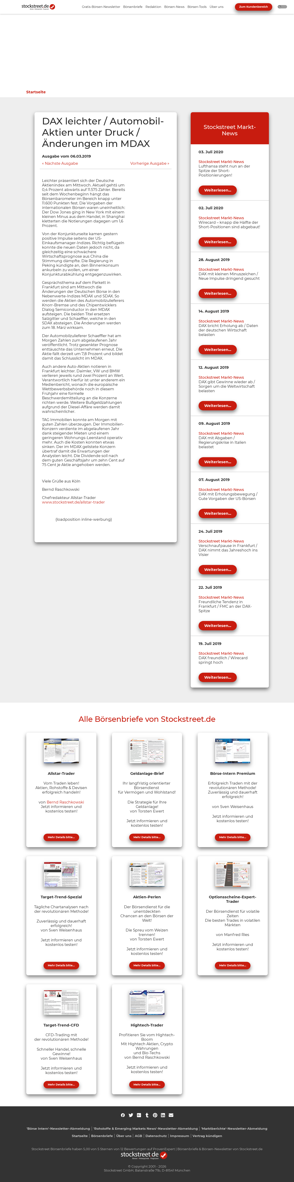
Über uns (123, 1136)
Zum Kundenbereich (253, 6)
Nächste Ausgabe (61, 163)
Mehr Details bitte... (61, 837)
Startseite (36, 92)
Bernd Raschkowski (65, 802)
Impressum (179, 1136)
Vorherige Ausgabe (148, 163)
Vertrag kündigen (207, 1136)
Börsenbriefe (102, 1136)
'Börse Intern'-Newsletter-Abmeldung (58, 1128)
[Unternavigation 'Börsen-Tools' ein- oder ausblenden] (197, 7)
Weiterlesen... (217, 190)
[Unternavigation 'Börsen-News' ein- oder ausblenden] (174, 7)
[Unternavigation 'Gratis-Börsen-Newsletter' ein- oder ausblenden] (101, 7)
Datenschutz (156, 1136)
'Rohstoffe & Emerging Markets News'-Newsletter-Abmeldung (146, 1128)
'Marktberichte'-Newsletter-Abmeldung (234, 1128)
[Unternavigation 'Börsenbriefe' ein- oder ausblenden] (132, 7)
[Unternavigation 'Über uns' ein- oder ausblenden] (217, 7)
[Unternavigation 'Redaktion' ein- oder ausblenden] (153, 7)
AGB (138, 1136)
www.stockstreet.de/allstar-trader (73, 502)
